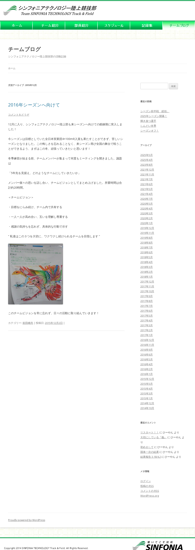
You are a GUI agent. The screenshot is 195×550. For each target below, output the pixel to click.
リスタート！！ (149, 432)
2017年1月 (146, 335)
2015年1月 (146, 398)
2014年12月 (147, 403)
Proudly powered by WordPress (26, 520)
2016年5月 (146, 359)
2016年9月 (146, 349)
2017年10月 (147, 291)
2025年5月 (146, 155)
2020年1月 (146, 223)
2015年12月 (147, 379)
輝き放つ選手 (148, 121)
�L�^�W (146, 25)
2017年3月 (146, 325)
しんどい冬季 (148, 126)
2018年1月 (146, 276)
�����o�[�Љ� (81, 25)
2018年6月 (146, 252)
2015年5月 (146, 384)
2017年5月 (146, 315)
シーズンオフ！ (149, 130)
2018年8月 (146, 242)
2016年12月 (147, 340)
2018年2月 (146, 272)
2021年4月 (146, 194)
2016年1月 (146, 374)
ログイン (145, 481)
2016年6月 (146, 354)
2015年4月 (146, 388)
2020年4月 (146, 208)
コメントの (149, 491)
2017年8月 (146, 301)
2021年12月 (147, 169)
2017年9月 (146, 296)
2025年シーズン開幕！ (153, 116)
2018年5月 (146, 257)
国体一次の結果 (149, 452)
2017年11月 (147, 286)
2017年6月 (146, 311)
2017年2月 (146, 330)
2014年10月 (147, 408)
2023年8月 (146, 165)
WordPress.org (149, 495)
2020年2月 (146, 218)
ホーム (11, 68)
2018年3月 (146, 267)
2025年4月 (146, 160)
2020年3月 (146, 213)
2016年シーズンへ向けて (34, 105)
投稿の (147, 486)
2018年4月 (146, 262)
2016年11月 (147, 345)
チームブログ (24, 49)
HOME (16, 25)
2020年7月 (146, 199)
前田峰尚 (28, 323)
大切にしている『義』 (153, 437)
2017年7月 (146, 306)
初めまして (147, 447)
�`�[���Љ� (48, 25)
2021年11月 (147, 174)
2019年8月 (146, 238)
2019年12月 (147, 228)
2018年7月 (146, 247)
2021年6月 (146, 184)
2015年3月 (146, 393)
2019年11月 (147, 233)
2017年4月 (146, 320)
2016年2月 (146, 369)
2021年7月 (146, 179)
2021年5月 (146, 189)
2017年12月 (147, 281)
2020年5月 (146, 203)
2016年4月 (146, 364)
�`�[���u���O (178, 25)
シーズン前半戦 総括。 (154, 111)
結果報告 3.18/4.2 (150, 457)
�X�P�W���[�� (114, 25)
